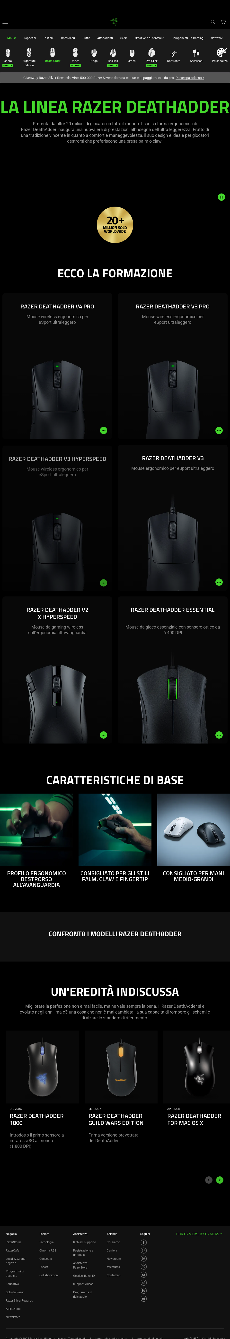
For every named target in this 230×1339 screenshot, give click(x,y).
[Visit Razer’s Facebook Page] (143, 1242)
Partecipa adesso (190, 78)
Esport (43, 1267)
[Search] (212, 21)
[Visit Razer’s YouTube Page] (143, 1274)
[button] (5, 22)
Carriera (112, 1250)
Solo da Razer (15, 1292)
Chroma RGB (47, 1250)
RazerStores (13, 1242)
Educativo (12, 1284)
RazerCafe (12, 1250)
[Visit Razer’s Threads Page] (143, 1258)
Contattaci (114, 1275)
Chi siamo (113, 1242)
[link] (114, 21)
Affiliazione (13, 1309)
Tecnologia (46, 1242)
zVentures (113, 1267)
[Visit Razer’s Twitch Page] (143, 1290)
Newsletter (13, 1317)
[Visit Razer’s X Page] (143, 1266)
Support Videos (83, 1284)
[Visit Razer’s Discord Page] (143, 1298)
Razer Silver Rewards (19, 1300)
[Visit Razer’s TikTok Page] (143, 1282)
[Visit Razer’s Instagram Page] (143, 1250)
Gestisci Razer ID (84, 1276)
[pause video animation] (224, 197)
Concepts (45, 1258)
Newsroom (114, 1258)
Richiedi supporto (84, 1242)
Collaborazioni (49, 1275)
